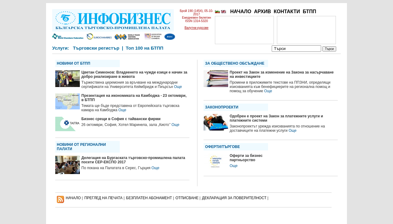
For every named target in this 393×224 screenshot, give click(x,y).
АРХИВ (262, 11)
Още (178, 87)
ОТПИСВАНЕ (187, 198)
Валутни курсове (196, 27)
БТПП (309, 11)
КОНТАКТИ (287, 11)
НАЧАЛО (240, 11)
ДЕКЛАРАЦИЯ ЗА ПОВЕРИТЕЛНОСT (234, 198)
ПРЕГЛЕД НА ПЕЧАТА (103, 198)
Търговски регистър (96, 48)
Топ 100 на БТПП (145, 48)
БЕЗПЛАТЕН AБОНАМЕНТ (149, 198)
